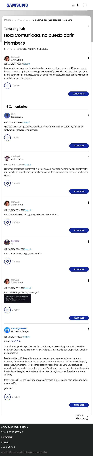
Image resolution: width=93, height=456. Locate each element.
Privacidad (7, 437)
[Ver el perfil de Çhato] (13, 114)
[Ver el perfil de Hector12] (15, 241)
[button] (84, 58)
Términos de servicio (12, 432)
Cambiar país (8, 447)
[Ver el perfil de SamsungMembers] (19, 328)
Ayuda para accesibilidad (14, 427)
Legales (5, 442)
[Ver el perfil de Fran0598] (15, 57)
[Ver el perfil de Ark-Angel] (15, 156)
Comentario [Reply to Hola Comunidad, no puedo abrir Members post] (78, 94)
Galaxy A (26, 64)
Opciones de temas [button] (84, 27)
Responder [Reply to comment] (79, 146)
